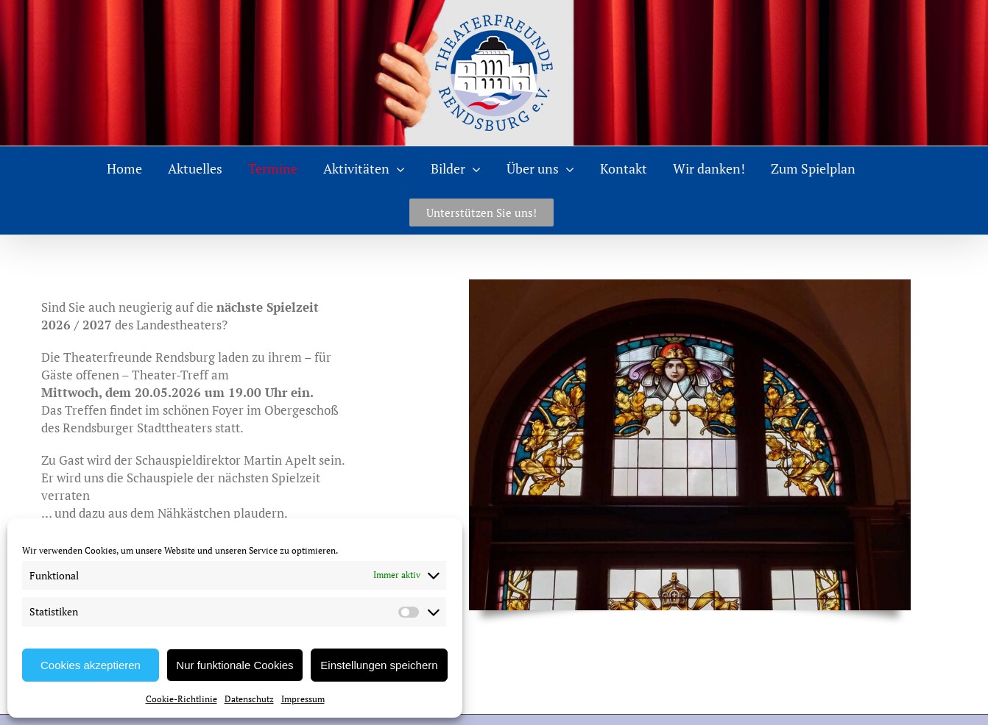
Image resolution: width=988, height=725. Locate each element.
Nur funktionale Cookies (234, 665)
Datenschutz (249, 698)
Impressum (303, 698)
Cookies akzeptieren (90, 665)
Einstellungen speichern (378, 665)
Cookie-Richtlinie (181, 698)
